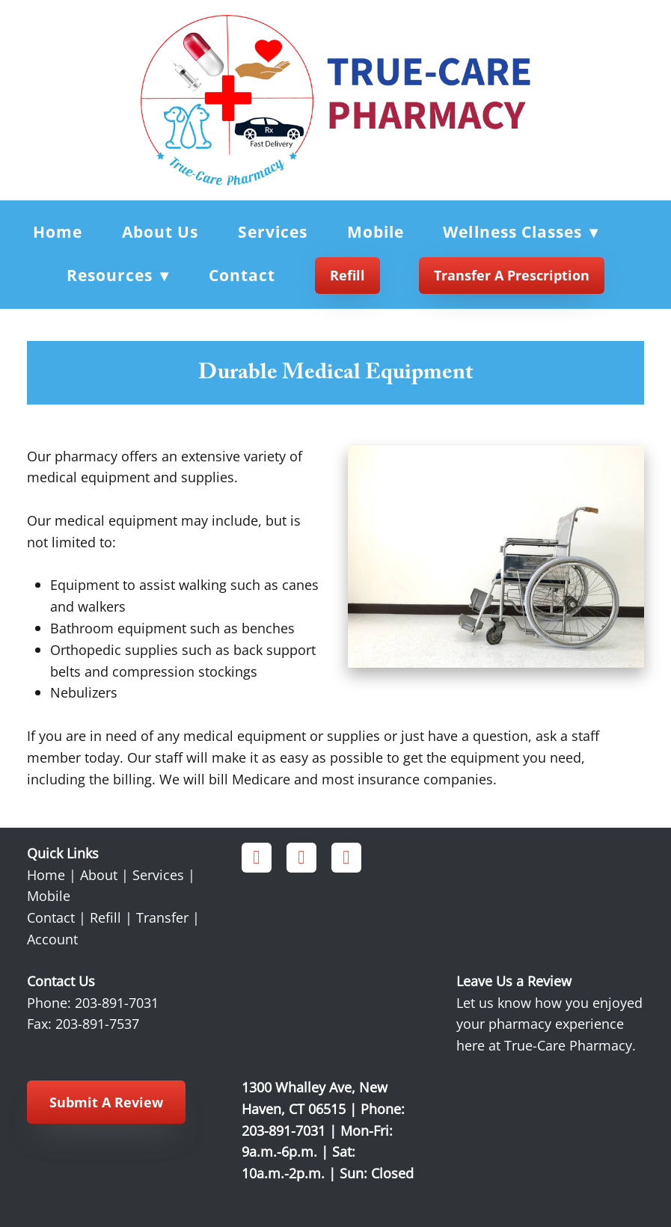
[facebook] (257, 858)
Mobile (375, 232)
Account (52, 939)
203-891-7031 (117, 1002)
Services (272, 232)
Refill (347, 275)
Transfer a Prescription (511, 275)
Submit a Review (106, 1102)
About (98, 875)
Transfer (162, 917)
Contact (242, 275)
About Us (160, 232)
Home (57, 232)
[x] (346, 858)
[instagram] (301, 858)
